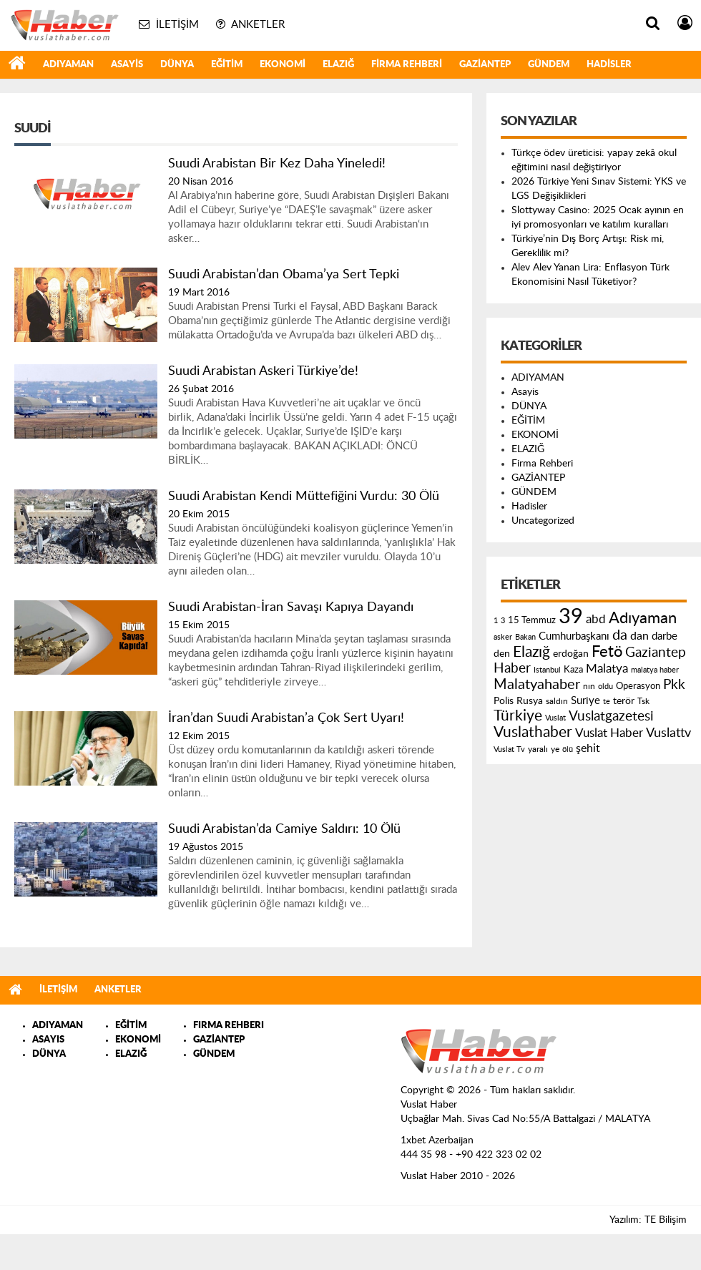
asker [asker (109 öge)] (503, 637)
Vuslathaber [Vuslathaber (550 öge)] (533, 732)
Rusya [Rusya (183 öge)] (529, 701)
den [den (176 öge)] (502, 654)
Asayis (127, 64)
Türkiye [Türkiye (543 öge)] (518, 715)
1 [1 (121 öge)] (496, 621)
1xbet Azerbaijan (437, 1140)
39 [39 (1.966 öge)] (571, 616)
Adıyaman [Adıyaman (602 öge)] (643, 618)
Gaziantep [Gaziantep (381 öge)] (655, 653)
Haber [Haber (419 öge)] (512, 668)
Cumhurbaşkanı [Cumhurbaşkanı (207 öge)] (574, 636)
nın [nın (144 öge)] (589, 686)
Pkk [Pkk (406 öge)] (674, 685)
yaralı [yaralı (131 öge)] (538, 749)
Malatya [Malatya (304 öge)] (607, 669)
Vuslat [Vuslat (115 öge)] (555, 718)
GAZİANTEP (485, 64)
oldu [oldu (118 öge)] (605, 686)
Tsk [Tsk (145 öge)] (643, 701)
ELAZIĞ (338, 64)
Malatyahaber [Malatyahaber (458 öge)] (537, 685)
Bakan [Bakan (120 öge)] (525, 637)
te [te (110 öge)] (606, 701)
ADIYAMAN (68, 64)
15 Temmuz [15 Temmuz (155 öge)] (532, 620)
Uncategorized (542, 521)
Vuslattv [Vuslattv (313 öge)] (668, 733)
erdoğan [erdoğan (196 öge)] (571, 653)
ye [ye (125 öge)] (555, 749)
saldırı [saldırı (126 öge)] (557, 701)
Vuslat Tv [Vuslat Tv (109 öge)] (509, 749)
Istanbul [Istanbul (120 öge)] (547, 670)
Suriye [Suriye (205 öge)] (585, 700)
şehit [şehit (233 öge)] (588, 748)
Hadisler (609, 64)
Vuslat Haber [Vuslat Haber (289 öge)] (609, 733)
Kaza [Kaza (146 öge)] (573, 669)
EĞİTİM (226, 64)
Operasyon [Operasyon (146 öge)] (638, 686)
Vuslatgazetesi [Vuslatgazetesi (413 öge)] (611, 716)
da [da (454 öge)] (619, 635)
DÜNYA (177, 64)
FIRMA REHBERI (228, 1025)
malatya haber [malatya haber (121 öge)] (655, 670)
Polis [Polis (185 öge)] (504, 701)
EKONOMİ (282, 64)
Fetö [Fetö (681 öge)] (607, 652)
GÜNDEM (548, 64)
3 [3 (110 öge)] (503, 621)
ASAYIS (48, 1040)
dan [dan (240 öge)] (639, 636)
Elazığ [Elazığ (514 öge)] (531, 652)
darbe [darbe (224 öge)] (664, 636)
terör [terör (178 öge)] (623, 701)
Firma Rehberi (406, 64)
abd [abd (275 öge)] (596, 619)
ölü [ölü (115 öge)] (567, 749)
